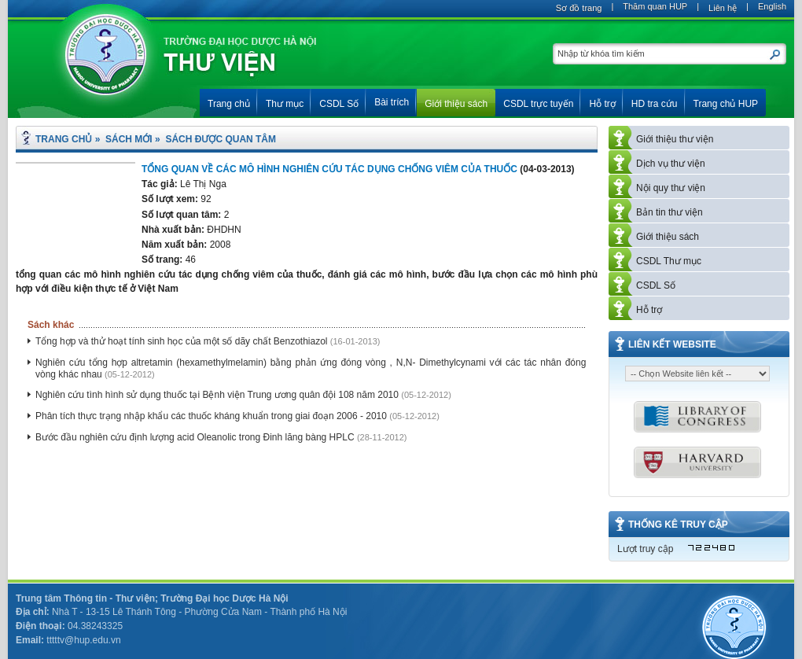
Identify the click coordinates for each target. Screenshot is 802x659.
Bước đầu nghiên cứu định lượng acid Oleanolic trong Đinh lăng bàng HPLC (196, 437)
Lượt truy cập (645, 548)
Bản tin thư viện (669, 212)
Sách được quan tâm (220, 139)
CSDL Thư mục (668, 261)
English (772, 6)
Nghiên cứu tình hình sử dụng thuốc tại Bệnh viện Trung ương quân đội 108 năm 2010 (218, 394)
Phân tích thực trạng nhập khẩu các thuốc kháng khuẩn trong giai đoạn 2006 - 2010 (212, 416)
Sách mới (129, 139)
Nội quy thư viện (670, 187)
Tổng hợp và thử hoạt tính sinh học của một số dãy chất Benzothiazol (182, 341)
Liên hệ (722, 8)
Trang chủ (63, 139)
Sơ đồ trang (579, 8)
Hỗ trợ (649, 309)
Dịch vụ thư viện (670, 163)
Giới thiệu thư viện (674, 139)
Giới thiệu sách (667, 236)
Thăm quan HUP (655, 6)
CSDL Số (655, 285)
